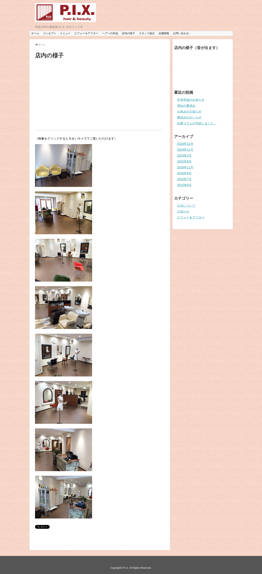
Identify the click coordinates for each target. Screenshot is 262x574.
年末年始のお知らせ (191, 99)
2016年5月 (184, 173)
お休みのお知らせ (189, 111)
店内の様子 (128, 33)
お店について (186, 205)
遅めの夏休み (186, 105)
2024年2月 (184, 155)
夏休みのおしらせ (189, 117)
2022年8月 (184, 161)
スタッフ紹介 (147, 33)
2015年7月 (184, 179)
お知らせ (183, 211)
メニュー (65, 33)
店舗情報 (163, 33)
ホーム (35, 33)
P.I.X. (126, 567)
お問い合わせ (181, 33)
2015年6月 (184, 185)
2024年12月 (185, 143)
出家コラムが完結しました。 (197, 123)
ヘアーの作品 (110, 33)
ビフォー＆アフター (86, 33)
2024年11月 (185, 149)
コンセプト (49, 33)
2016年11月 (185, 167)
